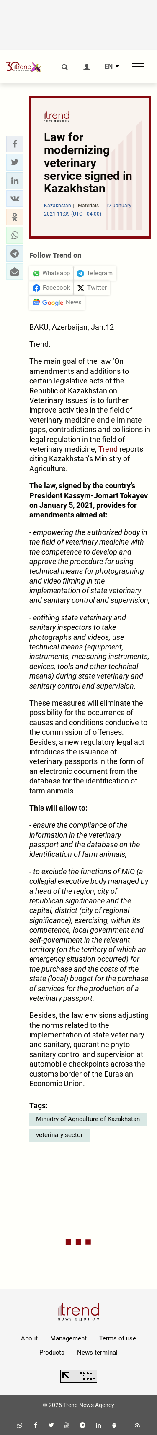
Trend (108, 449)
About (29, 1338)
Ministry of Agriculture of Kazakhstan (88, 1119)
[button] (15, 144)
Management (68, 1338)
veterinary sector (59, 1135)
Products (51, 1352)
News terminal (97, 1352)
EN (108, 66)
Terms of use (117, 1338)
